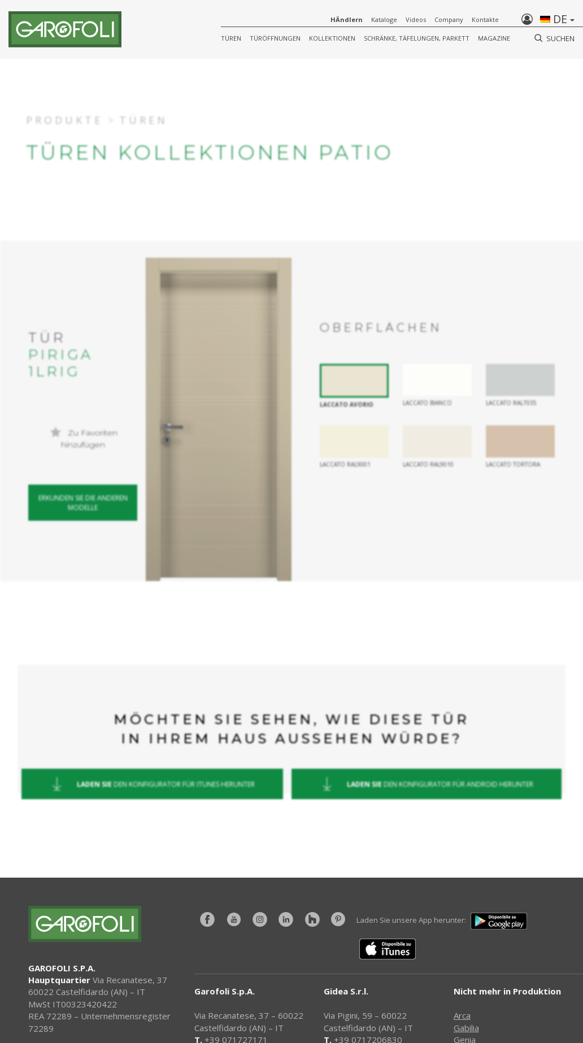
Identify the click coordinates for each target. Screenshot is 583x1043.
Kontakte (485, 19)
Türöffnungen (275, 38)
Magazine (494, 38)
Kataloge (384, 19)
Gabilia (466, 1027)
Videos (416, 19)
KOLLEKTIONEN (332, 38)
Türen (231, 38)
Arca (462, 1015)
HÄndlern (346, 19)
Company (448, 19)
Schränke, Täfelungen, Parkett (416, 38)
